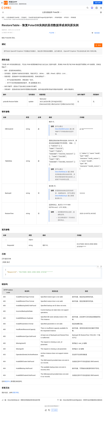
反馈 (54, 410)
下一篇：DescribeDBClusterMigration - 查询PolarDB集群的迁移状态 (79, 400)
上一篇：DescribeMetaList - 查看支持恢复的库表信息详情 (21, 400)
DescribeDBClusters (62, 129)
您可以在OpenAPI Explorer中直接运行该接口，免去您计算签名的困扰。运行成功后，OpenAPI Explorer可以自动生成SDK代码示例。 (51, 51)
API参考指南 (58, 17)
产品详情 (51, 33)
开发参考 (23, 17)
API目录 (66, 17)
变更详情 (15, 393)
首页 (3, 17)
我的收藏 (97, 33)
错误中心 (8, 382)
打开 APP (98, 3)
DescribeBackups (61, 196)
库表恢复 (73, 17)
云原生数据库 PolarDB (12, 17)
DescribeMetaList (61, 172)
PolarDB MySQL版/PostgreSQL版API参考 (41, 17)
